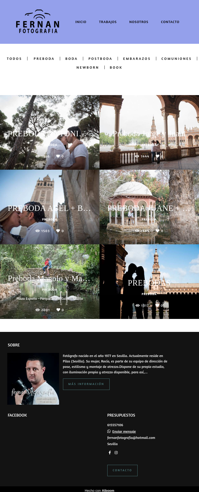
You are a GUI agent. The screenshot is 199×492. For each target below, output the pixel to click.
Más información (86, 381)
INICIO (81, 21)
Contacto (122, 467)
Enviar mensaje (124, 428)
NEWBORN (87, 67)
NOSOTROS (138, 21)
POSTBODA (100, 58)
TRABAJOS (108, 21)
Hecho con (99, 488)
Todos (14, 58)
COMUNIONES (176, 58)
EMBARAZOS (137, 58)
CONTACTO (170, 21)
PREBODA (44, 58)
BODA (71, 58)
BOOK (116, 67)
